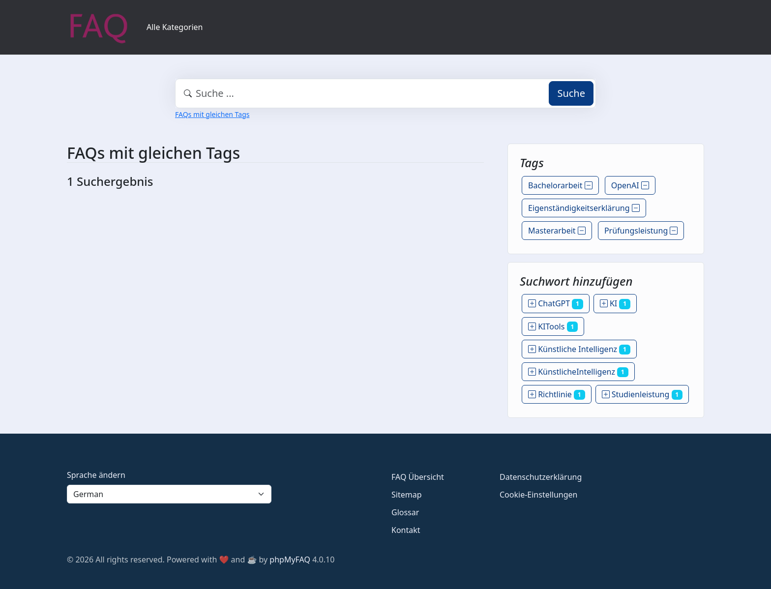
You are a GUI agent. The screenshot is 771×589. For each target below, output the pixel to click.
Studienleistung (642, 394)
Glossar (405, 512)
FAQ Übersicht (417, 476)
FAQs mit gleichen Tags (212, 114)
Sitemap (406, 494)
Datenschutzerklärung (541, 476)
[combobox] (385, 93)
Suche (571, 93)
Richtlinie (556, 394)
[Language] (169, 494)
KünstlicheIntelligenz (578, 371)
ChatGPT (555, 303)
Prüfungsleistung (641, 230)
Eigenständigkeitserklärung (584, 208)
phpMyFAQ (289, 559)
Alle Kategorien (175, 27)
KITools (553, 326)
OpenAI (630, 185)
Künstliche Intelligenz (579, 349)
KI (615, 303)
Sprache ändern (96, 475)
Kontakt (405, 530)
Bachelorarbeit (560, 185)
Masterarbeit (557, 230)
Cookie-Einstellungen (538, 494)
